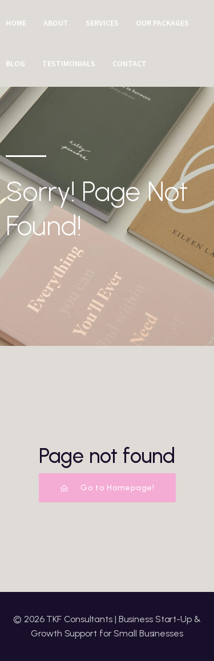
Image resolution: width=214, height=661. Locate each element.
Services (102, 23)
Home (16, 23)
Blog (15, 63)
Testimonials (68, 63)
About (55, 23)
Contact (129, 63)
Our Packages (162, 23)
